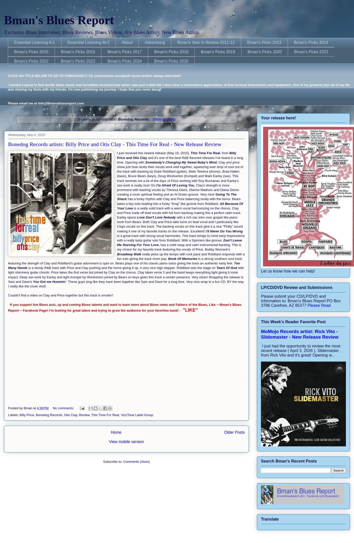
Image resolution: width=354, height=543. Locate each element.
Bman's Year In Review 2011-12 (206, 42)
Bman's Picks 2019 (218, 52)
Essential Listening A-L (34, 42)
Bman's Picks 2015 (31, 52)
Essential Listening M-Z (88, 42)
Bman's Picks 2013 (264, 42)
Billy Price (27, 415)
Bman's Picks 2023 (78, 61)
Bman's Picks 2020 (265, 52)
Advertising (155, 42)
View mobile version (126, 442)
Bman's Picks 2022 (31, 61)
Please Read (319, 305)
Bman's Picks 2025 (171, 61)
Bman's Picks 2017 (124, 52)
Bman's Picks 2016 (78, 52)
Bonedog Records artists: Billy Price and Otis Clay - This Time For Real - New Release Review (115, 144)
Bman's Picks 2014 (311, 42)
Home (116, 432)
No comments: (64, 408)
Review (84, 415)
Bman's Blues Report (59, 20)
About (127, 42)
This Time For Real (105, 415)
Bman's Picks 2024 (124, 61)
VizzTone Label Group (137, 415)
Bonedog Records (49, 415)
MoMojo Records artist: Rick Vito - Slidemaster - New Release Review (300, 334)
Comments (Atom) (136, 462)
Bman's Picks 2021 (311, 52)
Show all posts (164, 119)
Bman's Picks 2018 (171, 52)
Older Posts (234, 432)
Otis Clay (70, 415)
